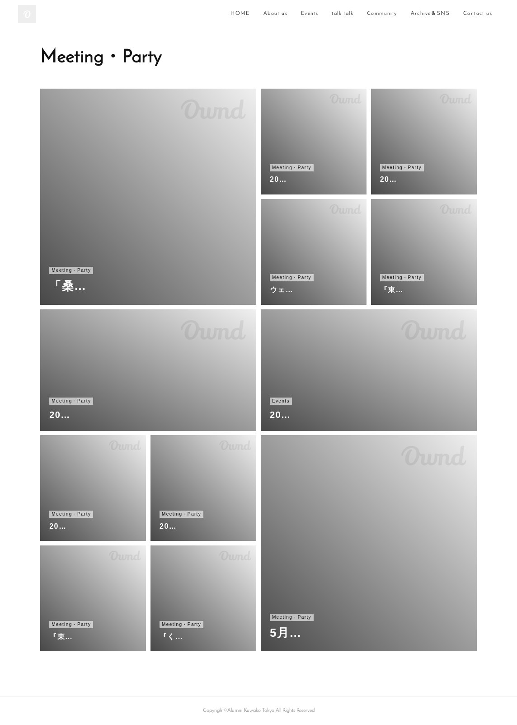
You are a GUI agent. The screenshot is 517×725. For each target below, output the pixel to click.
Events (309, 13)
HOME (240, 13)
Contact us (477, 13)
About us (275, 13)
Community (382, 13)
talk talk (342, 13)
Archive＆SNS (430, 13)
